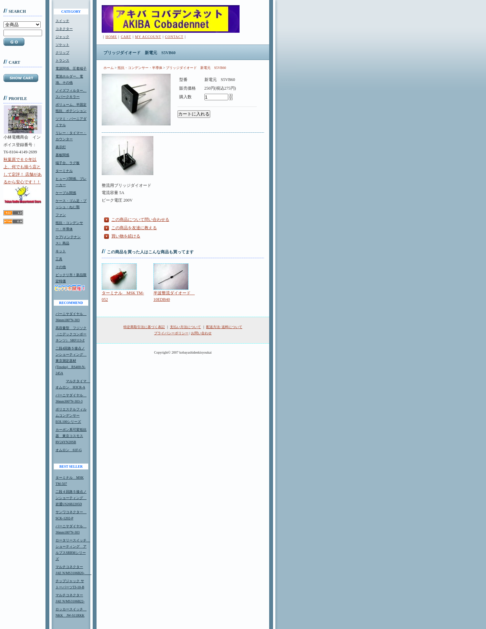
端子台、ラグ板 (67, 163)
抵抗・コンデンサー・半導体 (140, 68)
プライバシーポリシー (171, 333)
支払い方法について (185, 327)
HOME (111, 37)
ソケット (62, 45)
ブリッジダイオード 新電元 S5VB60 (196, 68)
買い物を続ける (125, 236)
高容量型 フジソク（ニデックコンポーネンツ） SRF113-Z (71, 334)
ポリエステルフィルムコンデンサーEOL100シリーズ (71, 415)
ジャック (62, 37)
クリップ (62, 52)
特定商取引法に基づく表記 (144, 327)
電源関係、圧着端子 (71, 68)
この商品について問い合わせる (140, 219)
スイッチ (62, 21)
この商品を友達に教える (134, 227)
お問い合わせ (201, 333)
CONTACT (174, 37)
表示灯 (60, 147)
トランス (62, 60)
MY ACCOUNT (148, 37)
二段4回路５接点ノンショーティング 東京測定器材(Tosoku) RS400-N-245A (71, 360)
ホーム (108, 68)
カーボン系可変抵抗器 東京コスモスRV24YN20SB (71, 436)
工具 (58, 259)
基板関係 (62, 155)
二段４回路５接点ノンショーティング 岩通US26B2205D (71, 498)
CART (126, 37)
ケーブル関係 (65, 193)
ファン (60, 215)
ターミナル (64, 171)
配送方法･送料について (224, 327)
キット (60, 251)
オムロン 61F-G (68, 450)
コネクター (64, 29)
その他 (60, 267)
